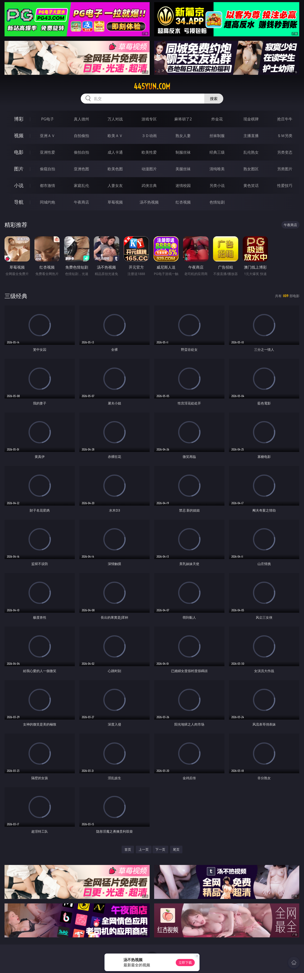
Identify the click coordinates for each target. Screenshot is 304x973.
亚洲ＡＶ (47, 135)
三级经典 (16, 296)
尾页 (176, 849)
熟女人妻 (183, 135)
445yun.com (152, 86)
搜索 (214, 98)
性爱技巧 (284, 185)
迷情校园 (183, 185)
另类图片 (284, 168)
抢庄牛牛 (284, 119)
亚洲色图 (81, 168)
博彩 (19, 119)
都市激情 (47, 185)
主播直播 (251, 135)
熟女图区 (251, 168)
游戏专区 (149, 119)
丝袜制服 (217, 135)
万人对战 (115, 119)
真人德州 (81, 119)
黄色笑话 (251, 185)
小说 (19, 185)
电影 (19, 152)
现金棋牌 (251, 119)
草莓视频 (115, 202)
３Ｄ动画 (149, 135)
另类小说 (217, 185)
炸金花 (217, 119)
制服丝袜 (183, 152)
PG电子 (47, 119)
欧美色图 (115, 168)
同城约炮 (47, 202)
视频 (19, 135)
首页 (127, 849)
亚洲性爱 (47, 152)
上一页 (144, 849)
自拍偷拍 (81, 135)
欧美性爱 (149, 152)
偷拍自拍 (81, 152)
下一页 (160, 849)
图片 (19, 169)
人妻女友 (115, 185)
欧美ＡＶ (115, 135)
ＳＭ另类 (284, 135)
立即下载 (185, 962)
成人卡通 (115, 152)
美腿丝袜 (183, 168)
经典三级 (217, 152)
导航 (19, 202)
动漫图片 (149, 168)
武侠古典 (149, 185)
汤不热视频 (149, 202)
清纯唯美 (217, 168)
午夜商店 (81, 202)
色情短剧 (217, 202)
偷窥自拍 (47, 168)
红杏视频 (183, 202)
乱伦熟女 (251, 152)
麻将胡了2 (183, 119)
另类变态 (284, 152)
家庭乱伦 (81, 185)
